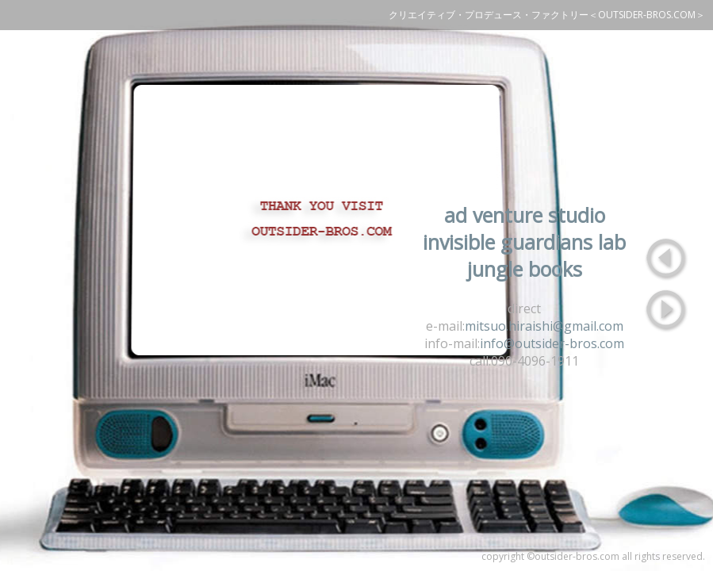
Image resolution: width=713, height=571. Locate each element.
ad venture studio (524, 214)
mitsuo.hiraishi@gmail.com (544, 326)
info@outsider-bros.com (552, 343)
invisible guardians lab (524, 241)
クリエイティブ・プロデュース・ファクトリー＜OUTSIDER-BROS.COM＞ (547, 14)
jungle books (524, 268)
